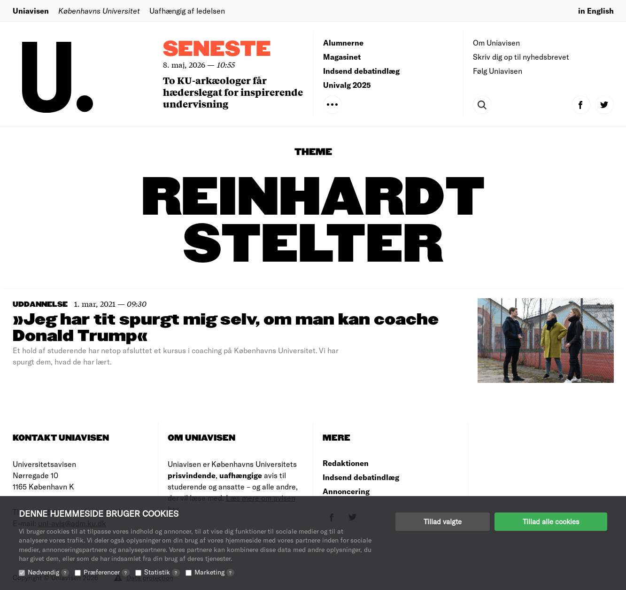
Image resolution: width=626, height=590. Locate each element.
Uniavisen (31, 10)
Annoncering (346, 491)
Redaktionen (346, 462)
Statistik (162, 572)
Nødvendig (48, 572)
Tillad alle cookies (551, 521)
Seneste (217, 49)
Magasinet (342, 56)
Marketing (214, 572)
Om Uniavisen (496, 42)
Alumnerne (343, 42)
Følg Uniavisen (497, 70)
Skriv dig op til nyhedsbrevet (521, 56)
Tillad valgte (443, 521)
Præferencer (107, 572)
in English (596, 10)
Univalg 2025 (347, 84)
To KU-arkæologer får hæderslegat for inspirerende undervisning (233, 91)
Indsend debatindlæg (361, 70)
